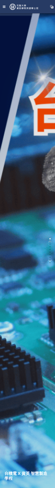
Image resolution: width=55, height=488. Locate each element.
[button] (50, 238)
